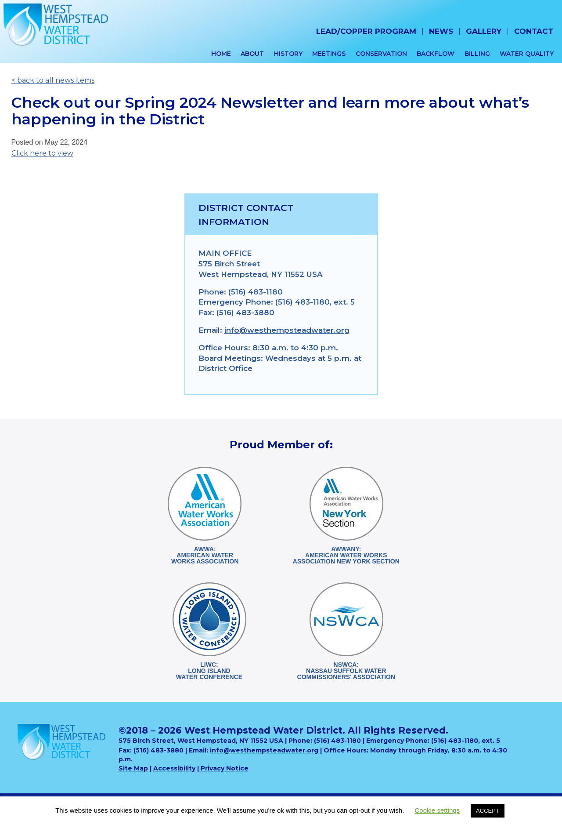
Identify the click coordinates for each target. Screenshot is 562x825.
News (441, 31)
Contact (533, 31)
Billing (477, 54)
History (288, 54)
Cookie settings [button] (437, 810)
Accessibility (174, 768)
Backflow (435, 54)
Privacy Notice (225, 768)
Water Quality (527, 54)
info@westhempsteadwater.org (286, 330)
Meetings (329, 54)
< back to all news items (52, 80)
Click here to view (42, 153)
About (252, 54)
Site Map (133, 768)
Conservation (381, 54)
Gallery (483, 31)
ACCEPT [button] (487, 810)
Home (221, 54)
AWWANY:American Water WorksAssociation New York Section (346, 555)
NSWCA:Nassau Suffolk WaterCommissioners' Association (346, 670)
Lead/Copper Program (366, 31)
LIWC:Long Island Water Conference (209, 670)
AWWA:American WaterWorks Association (204, 555)
